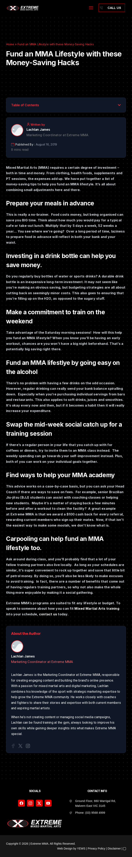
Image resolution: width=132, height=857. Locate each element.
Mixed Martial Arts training (96, 608)
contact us (48, 614)
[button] (119, 105)
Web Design (65, 848)
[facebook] (21, 803)
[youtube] (48, 803)
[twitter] (39, 803)
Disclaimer (114, 848)
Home (10, 44)
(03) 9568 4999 (95, 812)
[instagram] (30, 803)
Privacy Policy (96, 848)
